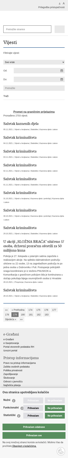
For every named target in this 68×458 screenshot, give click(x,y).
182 (39, 314)
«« (6, 310)
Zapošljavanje (10, 374)
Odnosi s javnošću (12, 381)
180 (23, 314)
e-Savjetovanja (11, 343)
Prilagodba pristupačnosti (51, 7)
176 (46, 310)
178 (7, 314)
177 (54, 310)
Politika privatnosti (12, 370)
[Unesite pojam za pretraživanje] (16, 29)
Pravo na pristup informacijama (19, 363)
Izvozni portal (10, 350)
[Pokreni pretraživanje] (48, 29)
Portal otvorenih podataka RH (18, 346)
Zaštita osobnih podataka (16, 366)
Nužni (6, 400)
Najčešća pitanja (12, 385)
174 (30, 310)
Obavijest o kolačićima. (24, 446)
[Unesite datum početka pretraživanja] (39, 70)
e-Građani (8, 339)
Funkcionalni (11, 407)
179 (15, 314)
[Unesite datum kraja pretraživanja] (39, 79)
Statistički (9, 415)
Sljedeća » (10, 319)
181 (31, 314)
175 (38, 310)
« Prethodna (18, 310)
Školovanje (9, 377)
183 (47, 314)
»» (21, 319)
